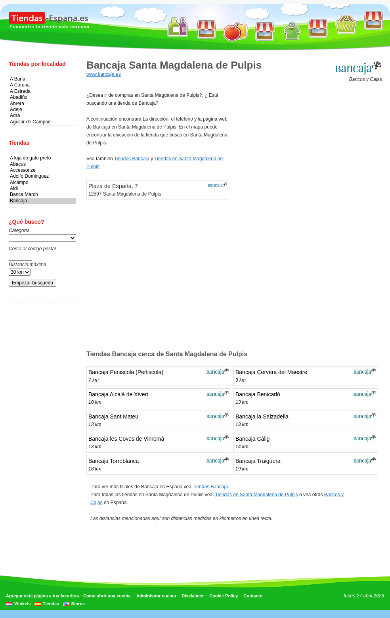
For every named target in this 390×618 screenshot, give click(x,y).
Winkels (22, 603)
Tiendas (51, 603)
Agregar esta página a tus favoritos (42, 595)
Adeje (42, 110)
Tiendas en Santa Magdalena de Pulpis (256, 494)
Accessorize (42, 170)
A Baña (42, 79)
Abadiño (42, 97)
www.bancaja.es (103, 74)
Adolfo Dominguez (42, 176)
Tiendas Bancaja (131, 158)
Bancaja (42, 201)
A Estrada (42, 91)
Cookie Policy (223, 595)
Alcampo (42, 183)
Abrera (42, 104)
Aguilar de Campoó (42, 122)
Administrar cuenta (156, 595)
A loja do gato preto (42, 158)
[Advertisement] (40, 434)
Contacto (253, 595)
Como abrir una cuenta (107, 595)
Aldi (42, 189)
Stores (78, 603)
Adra (42, 116)
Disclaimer (193, 595)
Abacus (42, 164)
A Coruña (42, 85)
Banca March (42, 195)
